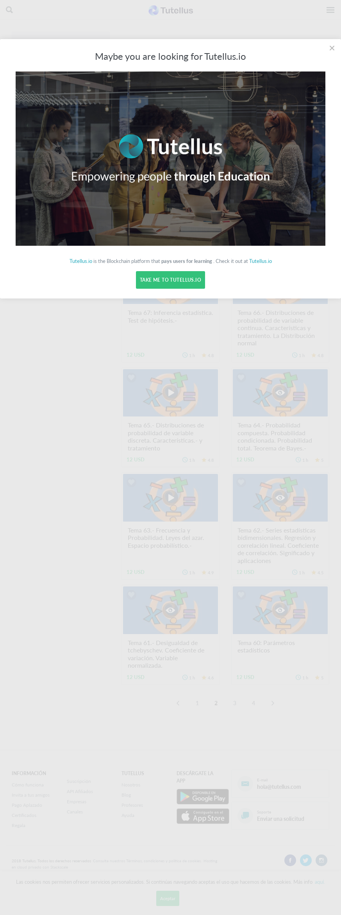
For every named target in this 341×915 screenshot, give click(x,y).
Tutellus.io (81, 261)
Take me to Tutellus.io (170, 280)
